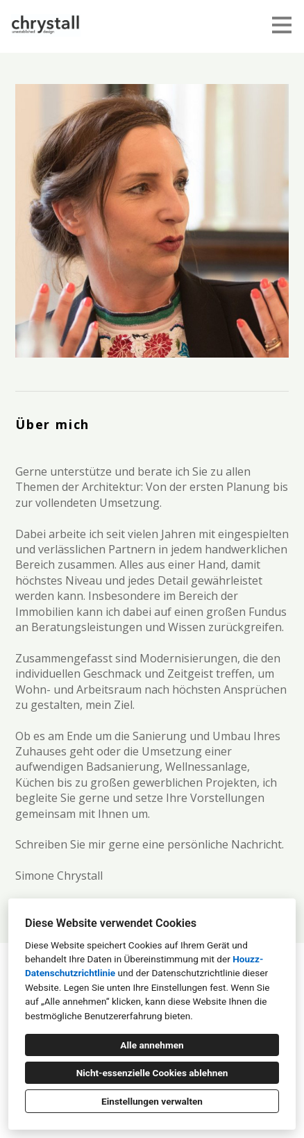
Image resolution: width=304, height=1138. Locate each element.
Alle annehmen (151, 1045)
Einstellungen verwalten (152, 1101)
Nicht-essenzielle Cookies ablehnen (152, 1072)
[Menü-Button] (282, 25)
